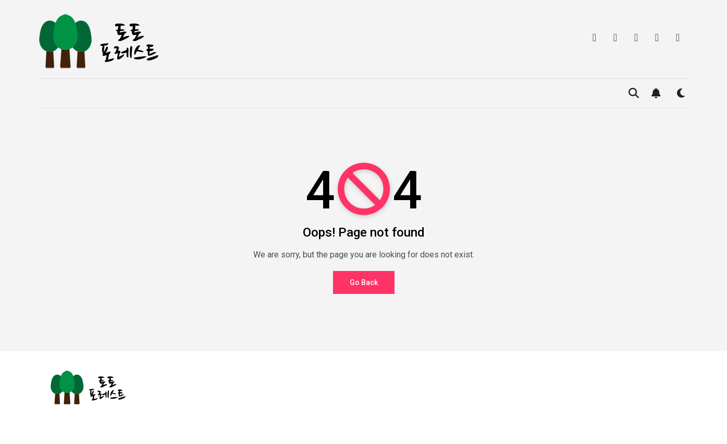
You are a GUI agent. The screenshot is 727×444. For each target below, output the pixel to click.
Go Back (364, 282)
